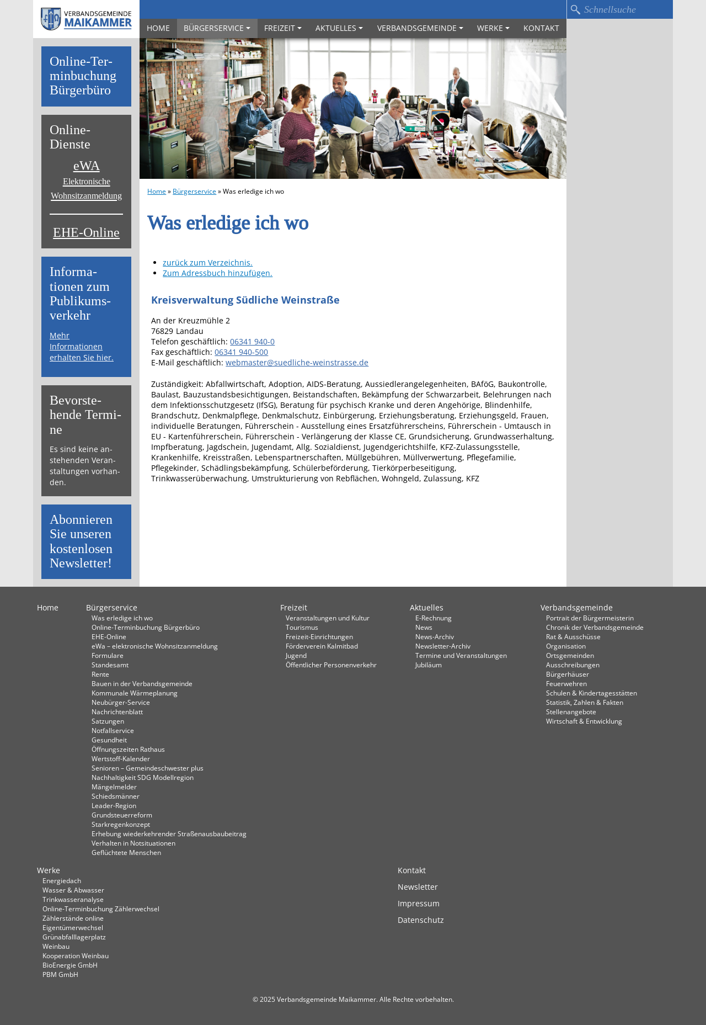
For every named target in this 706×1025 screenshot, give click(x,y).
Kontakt (541, 28)
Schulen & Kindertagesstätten (591, 692)
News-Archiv (434, 636)
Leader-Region (114, 805)
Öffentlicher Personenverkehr (331, 664)
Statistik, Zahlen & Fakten (584, 702)
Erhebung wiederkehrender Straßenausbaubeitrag (169, 833)
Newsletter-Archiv (442, 645)
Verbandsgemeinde (420, 28)
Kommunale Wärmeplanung (135, 692)
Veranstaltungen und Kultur (328, 617)
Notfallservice (113, 730)
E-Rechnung (433, 617)
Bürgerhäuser (567, 674)
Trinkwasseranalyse (73, 899)
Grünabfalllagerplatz (74, 936)
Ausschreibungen (573, 664)
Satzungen (108, 720)
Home (158, 28)
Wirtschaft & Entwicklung (584, 720)
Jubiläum (428, 664)
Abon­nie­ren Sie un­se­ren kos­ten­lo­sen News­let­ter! (81, 541)
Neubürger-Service (121, 702)
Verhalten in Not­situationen (133, 842)
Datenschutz (421, 920)
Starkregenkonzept (121, 824)
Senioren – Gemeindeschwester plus (148, 767)
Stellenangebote (571, 711)
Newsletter (418, 886)
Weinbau (55, 946)
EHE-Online (86, 232)
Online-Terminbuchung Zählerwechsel (100, 908)
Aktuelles (339, 28)
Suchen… (575, 9)
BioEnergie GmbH (70, 964)
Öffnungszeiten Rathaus (128, 749)
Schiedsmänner (116, 796)
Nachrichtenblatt (117, 711)
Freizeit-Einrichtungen (319, 636)
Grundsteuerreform (122, 814)
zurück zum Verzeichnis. (208, 262)
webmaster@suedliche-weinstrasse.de (297, 362)
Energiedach (61, 880)
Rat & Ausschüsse (573, 636)
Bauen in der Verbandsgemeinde (142, 683)
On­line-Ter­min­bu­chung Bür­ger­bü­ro (83, 76)
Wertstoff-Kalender (121, 758)
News (423, 627)
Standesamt (110, 664)
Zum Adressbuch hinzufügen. (217, 273)
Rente (100, 674)
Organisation (566, 645)
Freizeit (283, 28)
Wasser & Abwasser (73, 889)
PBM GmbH (60, 974)
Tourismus (302, 627)
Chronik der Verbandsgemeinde (595, 627)
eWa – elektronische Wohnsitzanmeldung (155, 645)
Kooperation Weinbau (75, 955)
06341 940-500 (241, 352)
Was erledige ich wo (122, 617)
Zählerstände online (73, 918)
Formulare (108, 655)
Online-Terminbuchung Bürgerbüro (146, 627)
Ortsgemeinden (570, 655)
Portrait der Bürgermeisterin (590, 617)
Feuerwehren (566, 683)
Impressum (419, 903)
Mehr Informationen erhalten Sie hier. (82, 346)
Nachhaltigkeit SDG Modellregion (143, 777)
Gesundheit (109, 739)
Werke (493, 28)
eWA (86, 179)
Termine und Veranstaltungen (461, 655)
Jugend (296, 655)
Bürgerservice (217, 28)
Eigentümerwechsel (72, 927)
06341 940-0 (252, 341)
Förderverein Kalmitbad (322, 645)
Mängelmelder (114, 786)
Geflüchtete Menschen (126, 852)
